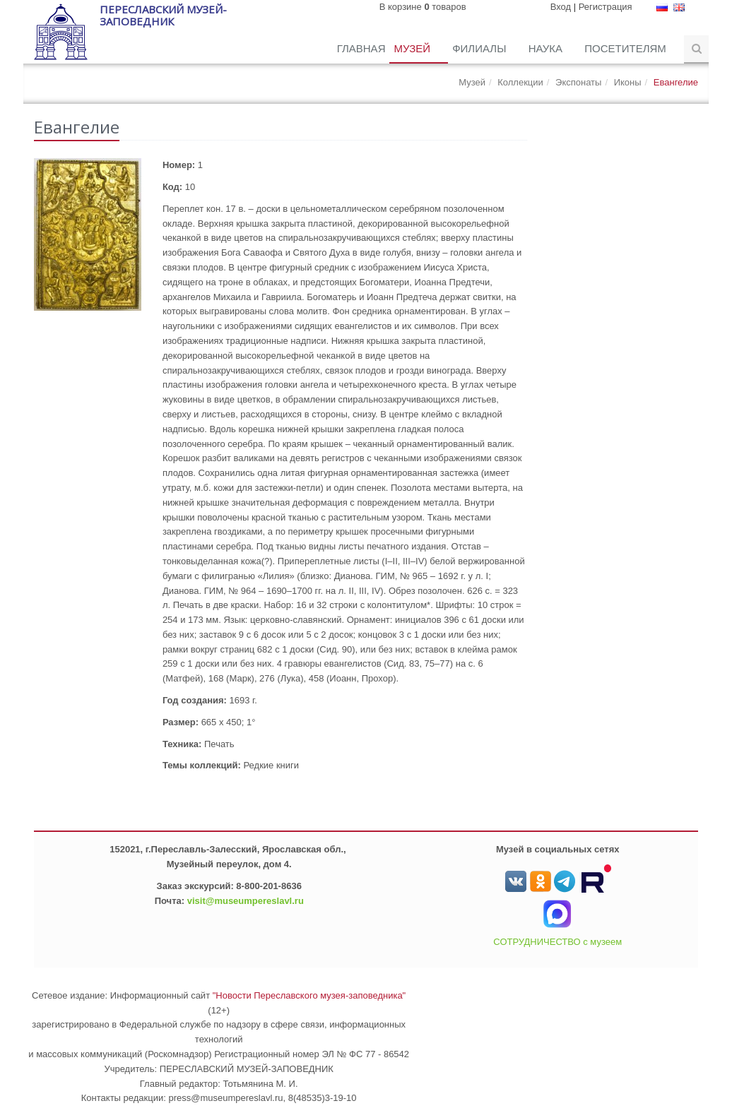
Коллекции (520, 82)
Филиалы (480, 48)
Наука (547, 48)
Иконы (628, 82)
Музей (413, 48)
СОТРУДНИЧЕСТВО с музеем (557, 941)
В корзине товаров (422, 6)
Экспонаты (578, 82)
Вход (560, 6)
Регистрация (605, 6)
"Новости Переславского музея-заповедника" (309, 995)
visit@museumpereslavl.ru (245, 900)
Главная (361, 48)
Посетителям (626, 48)
